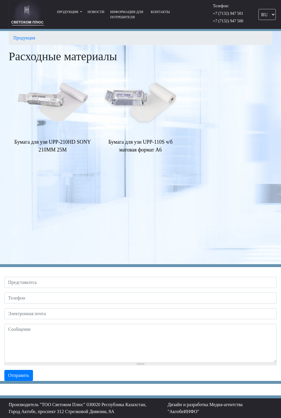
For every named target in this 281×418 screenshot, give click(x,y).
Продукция (68, 12)
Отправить (18, 375)
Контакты (160, 12)
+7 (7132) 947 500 (228, 21)
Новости (96, 12)
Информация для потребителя (126, 14)
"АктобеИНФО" (183, 411)
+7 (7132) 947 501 (228, 13)
